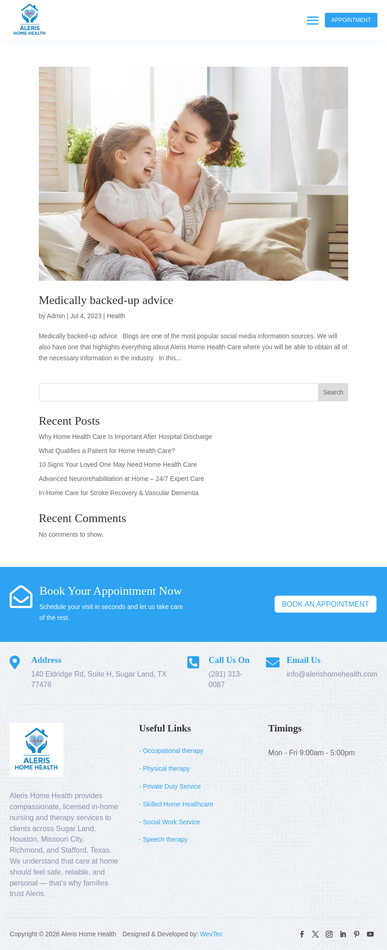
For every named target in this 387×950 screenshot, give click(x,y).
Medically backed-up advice (106, 300)
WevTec (211, 934)
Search (333, 392)
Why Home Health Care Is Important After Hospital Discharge (125, 436)
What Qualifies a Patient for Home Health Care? (107, 450)
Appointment (351, 20)
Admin (56, 316)
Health (116, 316)
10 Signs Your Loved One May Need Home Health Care (118, 464)
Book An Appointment (325, 604)
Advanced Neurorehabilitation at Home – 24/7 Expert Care (121, 478)
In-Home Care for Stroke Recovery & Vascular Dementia (119, 492)
